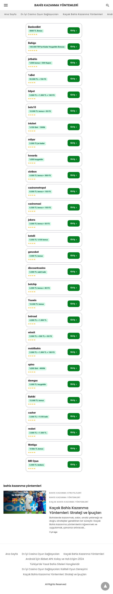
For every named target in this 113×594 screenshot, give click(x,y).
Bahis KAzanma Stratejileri (65, 493)
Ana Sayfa (10, 14)
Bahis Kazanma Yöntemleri (64, 497)
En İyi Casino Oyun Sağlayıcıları (40, 14)
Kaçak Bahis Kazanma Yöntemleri (83, 14)
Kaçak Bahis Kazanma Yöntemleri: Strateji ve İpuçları (75, 510)
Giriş (73, 30)
